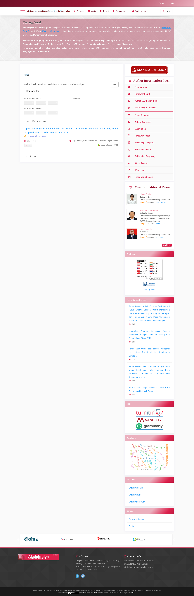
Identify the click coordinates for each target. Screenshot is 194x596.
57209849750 (160, 224)
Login (171, 3)
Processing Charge (141, 177)
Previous (18, 539)
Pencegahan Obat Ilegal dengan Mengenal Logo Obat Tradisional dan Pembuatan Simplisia (149, 352)
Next (174, 539)
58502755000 (160, 202)
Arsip (92, 11)
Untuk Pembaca (136, 488)
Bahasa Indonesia (137, 519)
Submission (137, 129)
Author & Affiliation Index (143, 101)
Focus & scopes (139, 115)
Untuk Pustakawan (137, 502)
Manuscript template (141, 142)
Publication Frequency (142, 156)
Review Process (139, 135)
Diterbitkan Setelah (32, 99)
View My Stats (149, 290)
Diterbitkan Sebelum (33, 108)
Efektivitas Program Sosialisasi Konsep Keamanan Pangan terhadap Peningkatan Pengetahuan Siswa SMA (149, 334)
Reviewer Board (139, 94)
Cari (166, 11)
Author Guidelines (140, 122)
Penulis (76, 99)
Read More (167, 245)
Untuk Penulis (135, 495)
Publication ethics (140, 149)
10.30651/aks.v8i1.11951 (37, 136)
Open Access (138, 163)
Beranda (79, 11)
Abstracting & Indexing (142, 107)
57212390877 (160, 237)
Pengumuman (120, 11)
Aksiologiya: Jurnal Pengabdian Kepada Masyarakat (48, 11)
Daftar (162, 3)
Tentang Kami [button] (140, 11)
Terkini (104, 11)
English (132, 526)
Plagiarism (137, 170)
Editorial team (138, 87)
